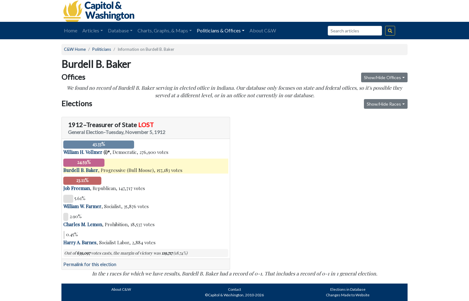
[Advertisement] (338, 11)
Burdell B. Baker (80, 170)
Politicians (101, 49)
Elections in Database (347, 289)
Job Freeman (76, 188)
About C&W (262, 30)
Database (118, 30)
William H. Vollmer (82, 152)
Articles (90, 30)
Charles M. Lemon (82, 224)
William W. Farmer (82, 206)
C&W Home (75, 49)
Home (70, 30)
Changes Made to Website (348, 295)
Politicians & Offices (219, 30)
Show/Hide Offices (382, 77)
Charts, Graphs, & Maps (163, 30)
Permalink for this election (89, 264)
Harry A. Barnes (79, 242)
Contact (234, 289)
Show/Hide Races (384, 104)
